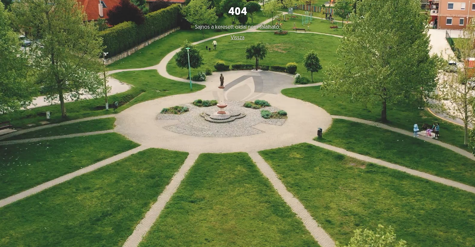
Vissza (237, 38)
